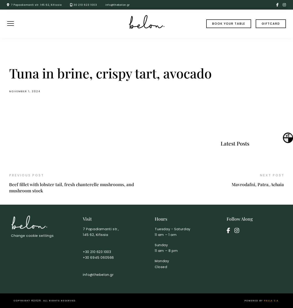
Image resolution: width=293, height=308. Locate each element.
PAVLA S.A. (271, 300)
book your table (228, 24)
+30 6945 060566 (98, 257)
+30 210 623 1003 (97, 252)
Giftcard (271, 24)
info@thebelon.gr (117, 5)
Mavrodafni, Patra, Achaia (258, 184)
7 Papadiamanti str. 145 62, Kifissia (36, 5)
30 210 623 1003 (85, 5)
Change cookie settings (32, 235)
